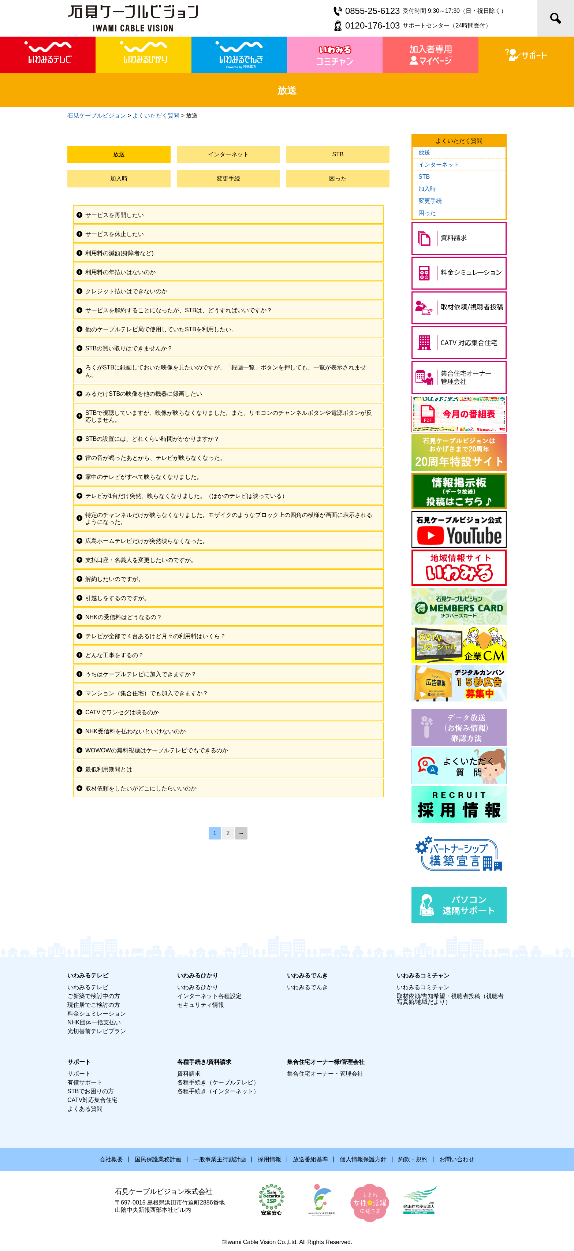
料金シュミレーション (96, 1013)
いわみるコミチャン (423, 987)
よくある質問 (84, 1109)
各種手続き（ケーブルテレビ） (218, 1082)
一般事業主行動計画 (219, 1159)
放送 (119, 154)
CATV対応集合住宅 (92, 1100)
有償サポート (84, 1082)
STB (338, 154)
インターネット (228, 154)
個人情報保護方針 (363, 1159)
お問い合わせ (456, 1159)
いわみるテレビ (87, 987)
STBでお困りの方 (90, 1091)
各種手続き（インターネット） (218, 1091)
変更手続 (228, 178)
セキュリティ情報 (200, 1005)
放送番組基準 (310, 1159)
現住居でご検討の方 (93, 1005)
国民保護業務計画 (158, 1159)
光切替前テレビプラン (96, 1031)
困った (338, 178)
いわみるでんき (307, 987)
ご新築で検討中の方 (93, 996)
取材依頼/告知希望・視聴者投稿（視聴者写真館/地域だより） (450, 999)
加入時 (119, 178)
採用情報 (269, 1159)
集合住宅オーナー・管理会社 (325, 1074)
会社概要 (111, 1159)
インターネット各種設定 (209, 996)
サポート (79, 1074)
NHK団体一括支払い (94, 1022)
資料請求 (189, 1074)
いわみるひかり (197, 987)
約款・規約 (413, 1159)
